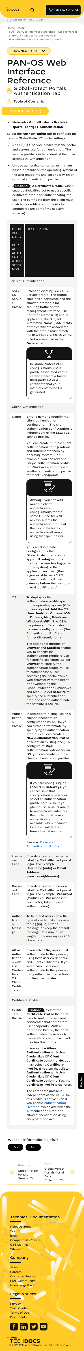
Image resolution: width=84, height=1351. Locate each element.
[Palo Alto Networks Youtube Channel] (43, 1329)
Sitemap (16, 1249)
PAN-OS (23, 27)
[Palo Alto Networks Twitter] (34, 1329)
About (14, 1267)
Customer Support (23, 1276)
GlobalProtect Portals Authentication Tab (36, 39)
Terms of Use (19, 1312)
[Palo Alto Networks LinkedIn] (24, 1329)
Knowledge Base (22, 1285)
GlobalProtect (67, 31)
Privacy (15, 1303)
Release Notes (20, 1226)
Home (11, 27)
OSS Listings (19, 1244)
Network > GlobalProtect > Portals (32, 35)
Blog (13, 1235)
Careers (16, 1271)
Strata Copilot (63, 10)
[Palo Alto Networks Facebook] (14, 1329)
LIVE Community (22, 1280)
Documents (18, 1317)
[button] (81, 1081)
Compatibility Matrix (25, 1240)
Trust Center (19, 1308)
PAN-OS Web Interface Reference (32, 31)
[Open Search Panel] (33, 10)
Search (15, 1231)
